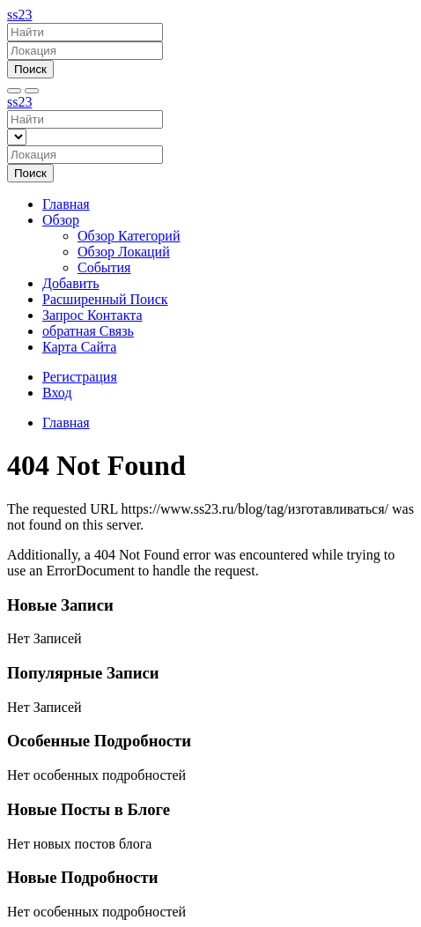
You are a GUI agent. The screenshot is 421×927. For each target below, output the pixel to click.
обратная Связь (88, 330)
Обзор (60, 219)
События (104, 267)
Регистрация (79, 376)
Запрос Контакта (92, 315)
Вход (57, 392)
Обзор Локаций (124, 251)
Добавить (71, 283)
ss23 (19, 14)
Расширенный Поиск (105, 299)
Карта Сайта (79, 346)
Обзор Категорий (129, 235)
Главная (66, 204)
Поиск (30, 69)
